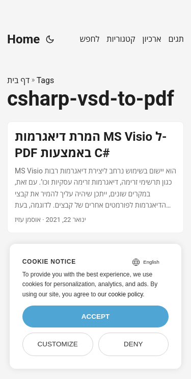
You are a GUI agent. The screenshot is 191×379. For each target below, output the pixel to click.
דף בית (18, 80)
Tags (45, 80)
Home (23, 39)
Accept (95, 316)
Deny (133, 344)
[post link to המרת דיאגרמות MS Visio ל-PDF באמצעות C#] (95, 177)
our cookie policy (120, 294)
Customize (57, 344)
